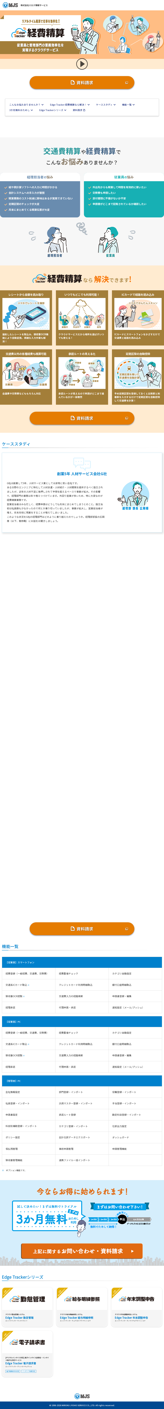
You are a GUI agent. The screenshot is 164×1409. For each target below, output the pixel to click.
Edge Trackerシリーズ (51, 110)
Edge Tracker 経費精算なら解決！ (68, 104)
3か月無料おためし (19, 110)
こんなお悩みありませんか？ (25, 104)
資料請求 (85, 82)
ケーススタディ (104, 104)
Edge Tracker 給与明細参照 (76, 1318)
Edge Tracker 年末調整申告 (131, 1318)
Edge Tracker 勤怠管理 (19, 1318)
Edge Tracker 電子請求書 (20, 1363)
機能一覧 (127, 104)
